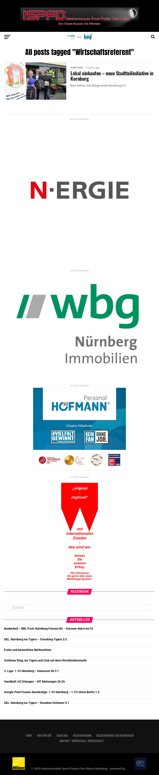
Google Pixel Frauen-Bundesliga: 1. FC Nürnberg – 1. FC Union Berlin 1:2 (51, 692)
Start (28, 735)
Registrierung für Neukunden (115, 735)
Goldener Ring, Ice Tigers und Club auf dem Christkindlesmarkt (45, 660)
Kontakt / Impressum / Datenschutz (82, 741)
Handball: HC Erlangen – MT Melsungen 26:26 (34, 681)
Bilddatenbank (82, 735)
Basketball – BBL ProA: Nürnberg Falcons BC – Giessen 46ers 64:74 (48, 628)
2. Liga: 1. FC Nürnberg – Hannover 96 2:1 (31, 671)
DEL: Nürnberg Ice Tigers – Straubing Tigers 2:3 (35, 639)
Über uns (62, 735)
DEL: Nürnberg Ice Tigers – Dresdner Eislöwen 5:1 (36, 703)
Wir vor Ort (44, 735)
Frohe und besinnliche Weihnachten (27, 650)
